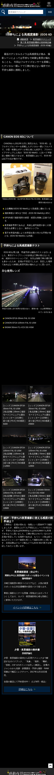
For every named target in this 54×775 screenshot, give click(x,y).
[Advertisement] (27, 107)
